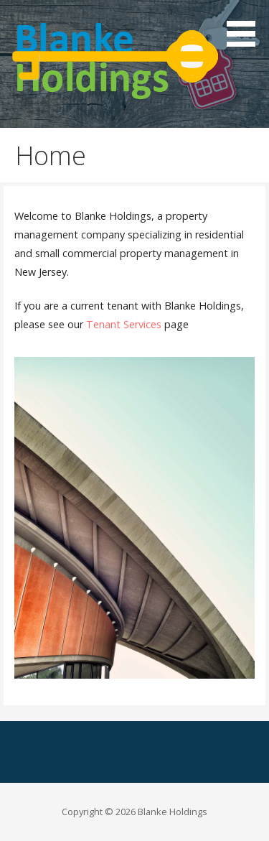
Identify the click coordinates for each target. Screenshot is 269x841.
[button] (246, 26)
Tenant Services (123, 324)
